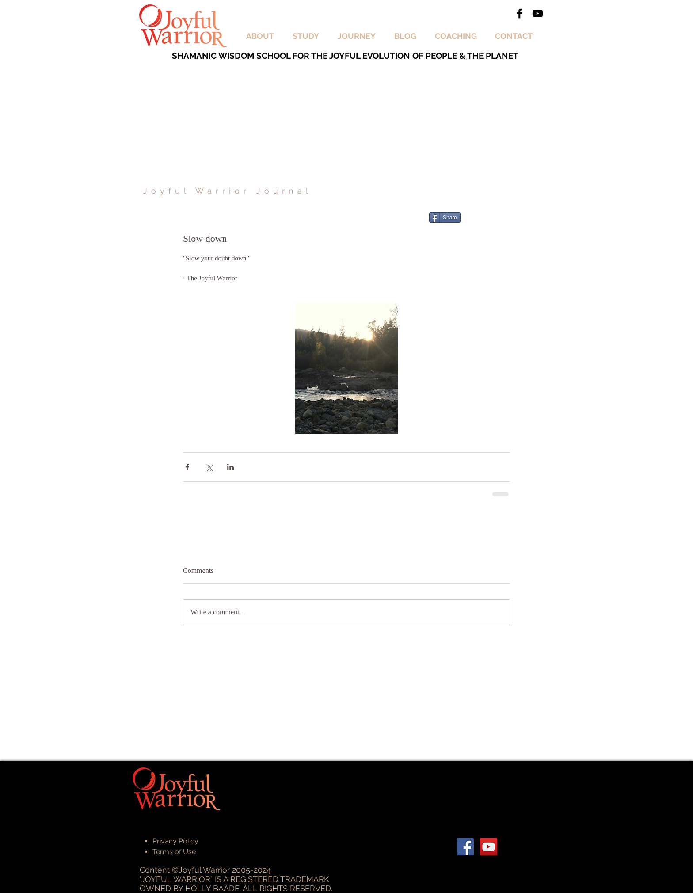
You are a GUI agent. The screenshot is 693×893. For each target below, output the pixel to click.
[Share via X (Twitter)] (209, 467)
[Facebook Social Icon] (465, 846)
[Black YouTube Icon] (537, 13)
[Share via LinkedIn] (230, 467)
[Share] (445, 217)
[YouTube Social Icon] (488, 846)
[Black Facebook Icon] (519, 13)
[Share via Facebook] (187, 467)
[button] (263, 36)
